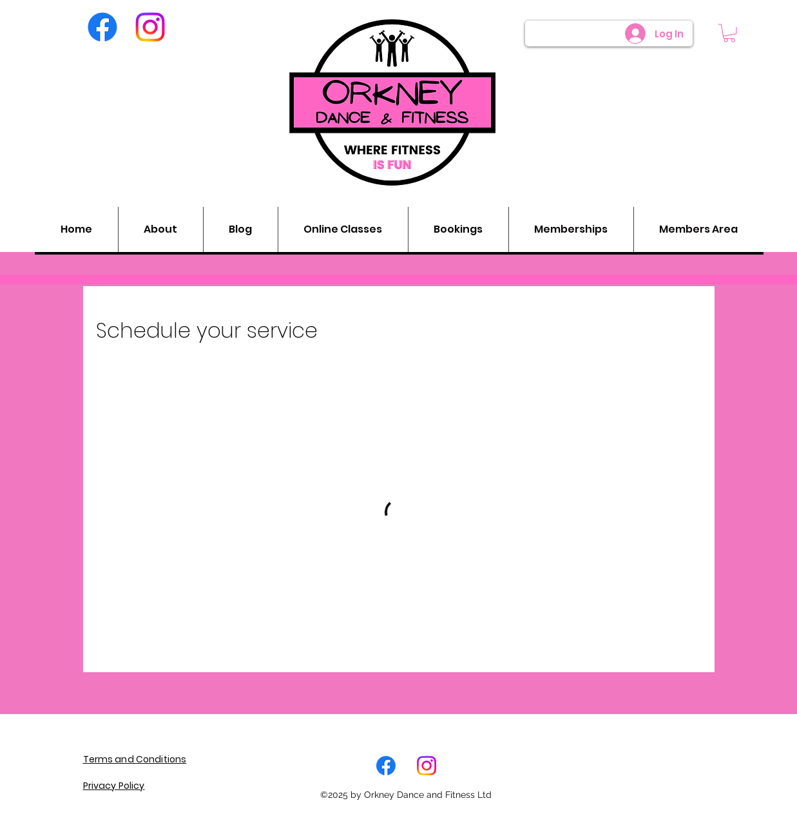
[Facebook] (102, 27)
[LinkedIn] (426, 766)
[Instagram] (150, 27)
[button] (729, 33)
